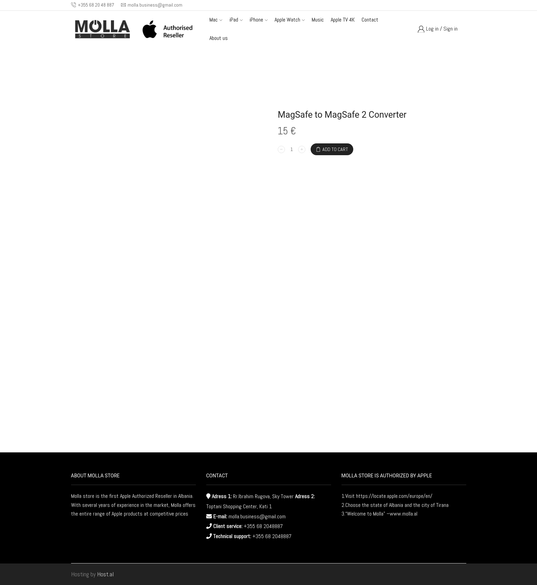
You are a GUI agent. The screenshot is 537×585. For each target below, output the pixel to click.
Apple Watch (290, 19)
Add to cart (335, 149)
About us (218, 38)
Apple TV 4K (343, 19)
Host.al (105, 574)
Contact (370, 19)
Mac (215, 19)
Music (318, 19)
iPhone (259, 19)
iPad (236, 19)
